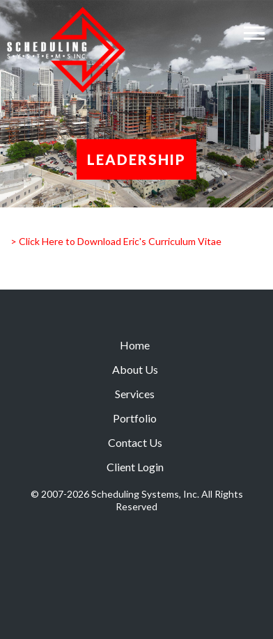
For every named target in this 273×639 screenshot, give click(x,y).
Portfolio (135, 418)
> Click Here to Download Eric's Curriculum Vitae (115, 241)
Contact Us (135, 442)
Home (135, 345)
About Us (135, 369)
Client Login (135, 466)
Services (135, 393)
